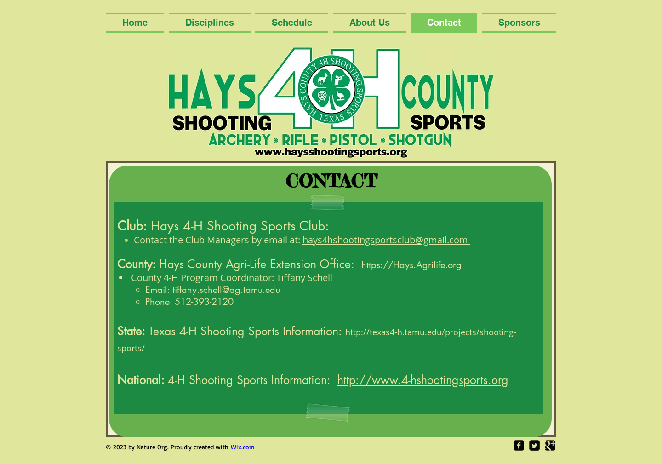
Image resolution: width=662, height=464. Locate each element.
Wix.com (243, 447)
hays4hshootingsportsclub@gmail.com (386, 240)
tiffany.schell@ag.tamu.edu (226, 290)
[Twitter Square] (534, 445)
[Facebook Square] (519, 445)
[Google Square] (550, 445)
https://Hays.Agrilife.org (411, 265)
